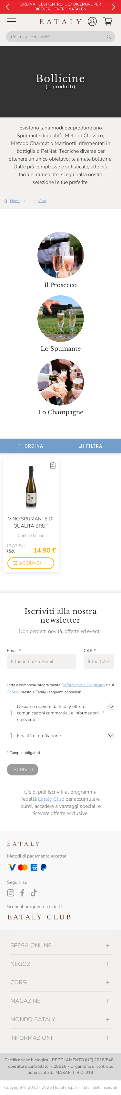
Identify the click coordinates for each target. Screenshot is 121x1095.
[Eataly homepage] (60, 21)
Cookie (13, 692)
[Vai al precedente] (7, 7)
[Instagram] (10, 892)
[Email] (41, 661)
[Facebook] (22, 892)
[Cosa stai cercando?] (60, 36)
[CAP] (99, 661)
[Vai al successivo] (113, 7)
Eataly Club (51, 799)
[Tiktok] (33, 892)
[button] (92, 21)
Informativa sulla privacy (84, 684)
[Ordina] (30, 446)
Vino (42, 200)
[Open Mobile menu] (11, 21)
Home (15, 200)
